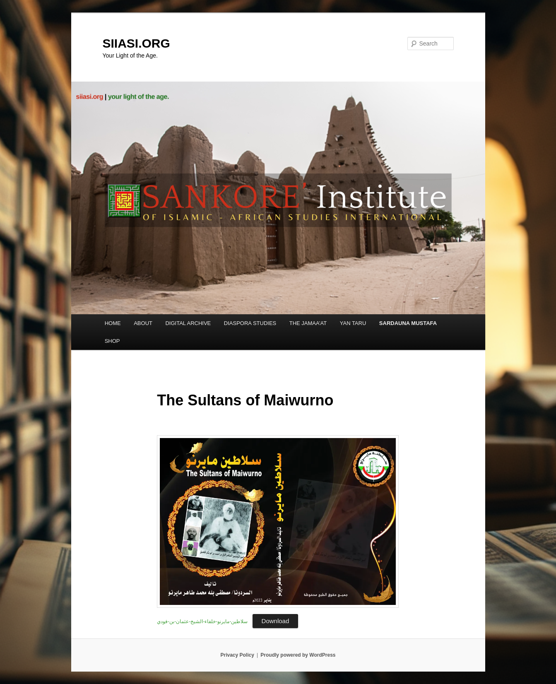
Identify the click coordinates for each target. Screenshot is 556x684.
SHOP (112, 341)
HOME (113, 323)
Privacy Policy (237, 655)
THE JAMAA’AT (308, 323)
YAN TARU (353, 323)
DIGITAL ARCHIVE (188, 323)
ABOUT (143, 323)
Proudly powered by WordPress (297, 655)
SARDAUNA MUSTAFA (408, 323)
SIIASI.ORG (136, 43)
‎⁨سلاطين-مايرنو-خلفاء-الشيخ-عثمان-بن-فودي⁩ (202, 621)
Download (275, 620)
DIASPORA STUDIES (250, 323)
